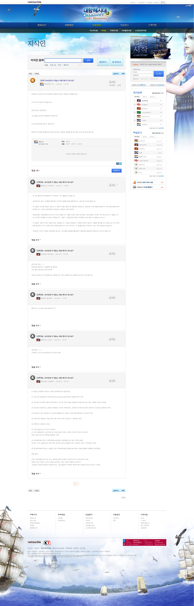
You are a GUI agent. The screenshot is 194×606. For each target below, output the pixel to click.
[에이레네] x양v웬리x (45, 381)
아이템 (60, 518)
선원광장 (97, 25)
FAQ (142, 518)
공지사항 (33, 520)
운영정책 (144, 528)
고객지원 (152, 25)
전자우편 (75, 548)
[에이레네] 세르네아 (44, 254)
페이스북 (117, 163)
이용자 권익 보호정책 (58, 548)
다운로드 (116, 518)
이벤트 (32, 525)
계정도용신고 (145, 523)
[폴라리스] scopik (44, 340)
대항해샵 (69, 25)
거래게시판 (114, 30)
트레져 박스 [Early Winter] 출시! (151, 64)
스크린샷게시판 (140, 30)
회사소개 (30, 548)
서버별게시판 (126, 30)
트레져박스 (61, 520)
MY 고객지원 (145, 525)
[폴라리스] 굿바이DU (45, 186)
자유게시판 (94, 30)
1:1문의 (143, 520)
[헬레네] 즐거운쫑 (44, 298)
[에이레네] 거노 (47, 84)
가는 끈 (53, 65)
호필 (46, 65)
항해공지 (41, 25)
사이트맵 (82, 548)
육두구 (66, 65)
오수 (59, 65)
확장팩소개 (33, 528)
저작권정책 (69, 548)
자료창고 (125, 25)
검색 (88, 60)
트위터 (120, 163)
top (123, 497)
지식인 (103, 30)
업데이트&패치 (35, 523)
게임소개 (33, 518)
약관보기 (36, 548)
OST (114, 520)
